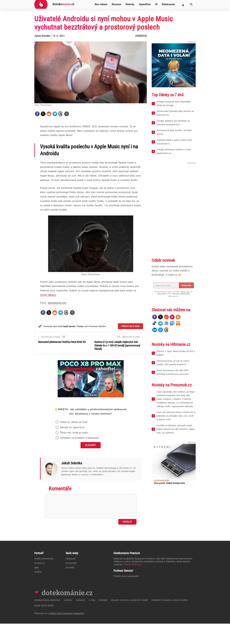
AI (156, 4)
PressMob (71, 563)
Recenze (116, 4)
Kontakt (103, 600)
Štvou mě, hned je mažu (74, 433)
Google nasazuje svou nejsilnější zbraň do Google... (174, 103)
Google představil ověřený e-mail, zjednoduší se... (174, 151)
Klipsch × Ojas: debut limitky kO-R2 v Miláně (176, 353)
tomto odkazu (48, 295)
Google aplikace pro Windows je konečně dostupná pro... (173, 123)
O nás (92, 600)
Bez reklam (101, 4)
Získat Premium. (133, 565)
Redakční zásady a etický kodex (170, 600)
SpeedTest (145, 4)
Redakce (80, 600)
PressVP (70, 567)
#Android (141, 35)
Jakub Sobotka (42, 35)
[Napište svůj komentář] (90, 506)
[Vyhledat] (191, 4)
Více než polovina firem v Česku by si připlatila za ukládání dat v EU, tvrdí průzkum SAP (176, 416)
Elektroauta (168, 4)
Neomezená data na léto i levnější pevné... (174, 132)
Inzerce (68, 600)
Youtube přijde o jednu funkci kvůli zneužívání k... (174, 142)
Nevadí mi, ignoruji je (72, 427)
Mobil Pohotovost (43, 559)
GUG (36, 567)
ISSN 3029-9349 (44, 606)
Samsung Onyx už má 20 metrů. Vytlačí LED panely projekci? (173, 363)
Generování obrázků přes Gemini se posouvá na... (175, 113)
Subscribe (186, 285)
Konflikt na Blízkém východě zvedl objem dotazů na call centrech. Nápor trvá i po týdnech (176, 429)
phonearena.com (57, 303)
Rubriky (130, 4)
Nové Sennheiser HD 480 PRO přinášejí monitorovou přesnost (172, 372)
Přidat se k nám (130, 326)
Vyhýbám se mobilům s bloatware (79, 438)
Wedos (38, 572)
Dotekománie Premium (47, 600)
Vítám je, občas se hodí (73, 422)
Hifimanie (71, 559)
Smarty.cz (39, 563)
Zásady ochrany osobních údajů (129, 600)
